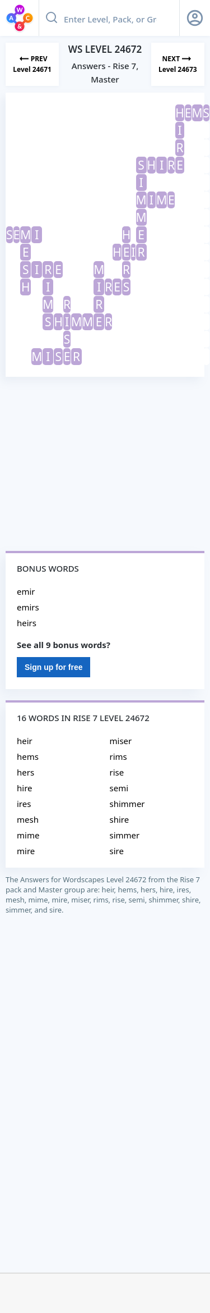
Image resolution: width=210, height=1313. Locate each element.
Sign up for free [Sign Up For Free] (53, 667)
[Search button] (51, 18)
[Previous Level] (32, 64)
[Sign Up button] (194, 18)
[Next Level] (177, 64)
